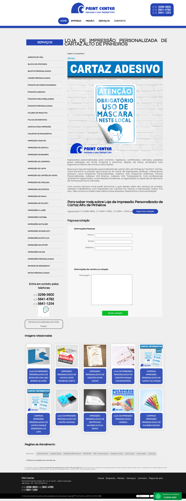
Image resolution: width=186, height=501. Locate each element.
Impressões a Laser (37, 210)
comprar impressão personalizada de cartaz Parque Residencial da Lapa (38, 424)
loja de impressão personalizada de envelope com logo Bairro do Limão (38, 376)
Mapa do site (156, 478)
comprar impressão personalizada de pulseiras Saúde (151, 421)
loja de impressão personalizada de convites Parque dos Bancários (123, 376)
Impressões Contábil (37, 217)
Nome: (110, 235)
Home (63, 21)
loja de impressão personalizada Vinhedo (123, 419)
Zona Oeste (141, 454)
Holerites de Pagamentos (40, 134)
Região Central (117, 454)
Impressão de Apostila (38, 148)
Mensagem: (103, 289)
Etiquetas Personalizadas (40, 106)
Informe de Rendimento (39, 266)
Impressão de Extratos (38, 189)
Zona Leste (129, 454)
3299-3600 (164, 7)
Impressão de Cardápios (39, 162)
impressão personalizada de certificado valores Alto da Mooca (95, 422)
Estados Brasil (55, 454)
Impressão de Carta (37, 169)
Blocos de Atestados (37, 64)
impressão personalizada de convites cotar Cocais (95, 376)
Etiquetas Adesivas (37, 92)
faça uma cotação (145, 211)
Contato (120, 21)
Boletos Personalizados (39, 71)
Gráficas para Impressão (39, 127)
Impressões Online (36, 252)
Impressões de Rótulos (39, 238)
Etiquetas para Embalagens (41, 99)
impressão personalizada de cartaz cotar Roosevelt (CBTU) (66, 376)
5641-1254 (164, 12)
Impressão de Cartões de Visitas (43, 175)
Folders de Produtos (38, 113)
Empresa (76, 21)
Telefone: (108, 248)
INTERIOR (87, 454)
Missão (90, 21)
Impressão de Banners (38, 155)
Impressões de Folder (38, 224)
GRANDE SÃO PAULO (72, 454)
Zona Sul (152, 454)
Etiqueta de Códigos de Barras (42, 85)
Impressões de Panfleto (39, 231)
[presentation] (92, 260)
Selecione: (30, 454)
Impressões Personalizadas (41, 259)
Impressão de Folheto (38, 203)
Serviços (104, 21)
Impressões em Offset (38, 245)
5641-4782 (164, 9)
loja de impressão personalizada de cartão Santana (66, 419)
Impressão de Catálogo (39, 182)
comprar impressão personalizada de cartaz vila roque (151, 376)
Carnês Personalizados (39, 78)
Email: (110, 242)
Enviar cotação (115, 313)
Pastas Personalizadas (39, 273)
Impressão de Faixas (37, 196)
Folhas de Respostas (37, 120)
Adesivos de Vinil (36, 57)
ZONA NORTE (42, 454)
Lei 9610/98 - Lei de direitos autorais (82, 469)
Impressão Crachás (37, 141)
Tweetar (71, 58)
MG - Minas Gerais (101, 454)
